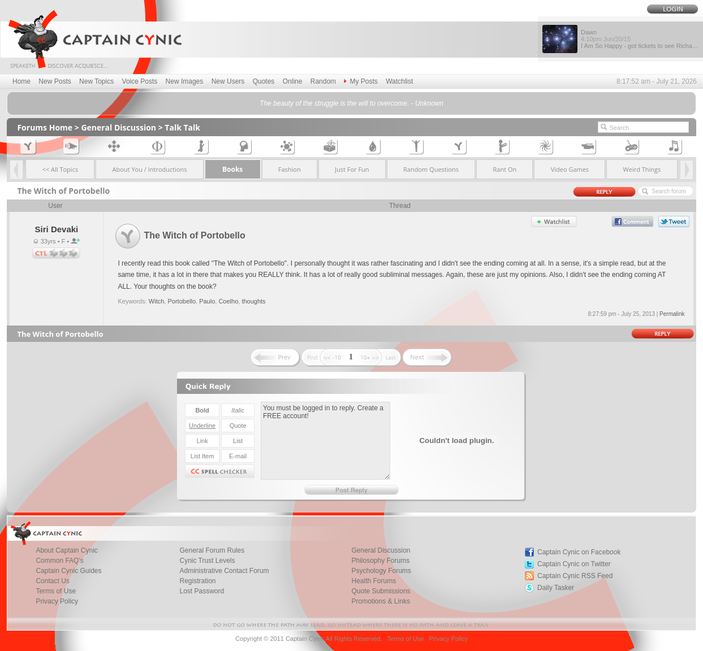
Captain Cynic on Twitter (574, 564)
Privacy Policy (57, 601)
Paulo (207, 301)
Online (293, 81)
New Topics (96, 81)
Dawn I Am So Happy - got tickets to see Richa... (639, 39)
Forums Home (44, 127)
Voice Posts (140, 81)
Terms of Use (405, 638)
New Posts (54, 81)
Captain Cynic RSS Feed (575, 576)
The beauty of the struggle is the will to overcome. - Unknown (351, 103)
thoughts (253, 301)
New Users (228, 81)
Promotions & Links (381, 601)
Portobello (181, 301)
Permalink (671, 314)
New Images (185, 81)
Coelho (228, 301)
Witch (157, 301)
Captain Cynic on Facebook (578, 552)
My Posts (360, 81)
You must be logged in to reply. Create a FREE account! (325, 441)
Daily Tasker (555, 588)
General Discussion (118, 127)
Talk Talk (182, 127)
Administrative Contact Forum (224, 571)
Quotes (264, 81)
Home (21, 81)
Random (323, 81)
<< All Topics (60, 169)
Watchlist (399, 81)
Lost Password (201, 591)
